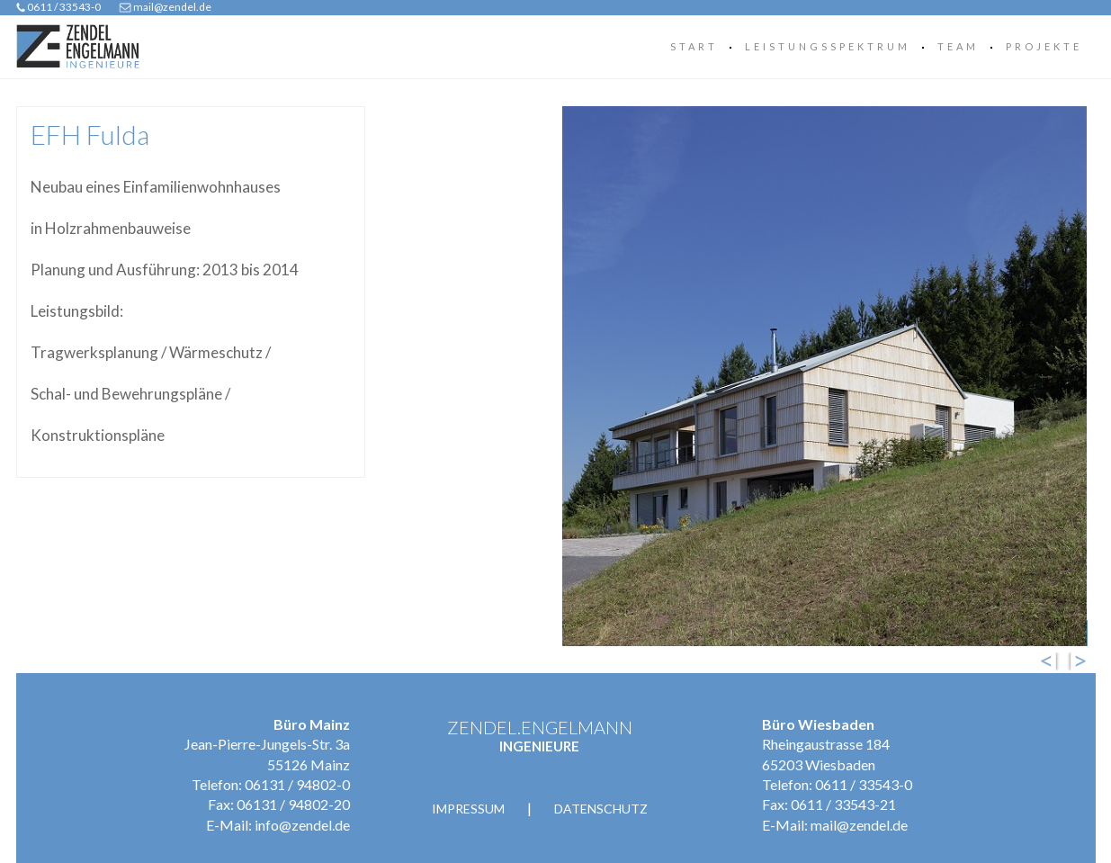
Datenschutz (601, 808)
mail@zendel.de (172, 6)
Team (958, 46)
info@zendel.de (302, 824)
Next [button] (1083, 661)
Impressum (468, 808)
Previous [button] (1054, 661)
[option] (738, 376)
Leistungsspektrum (827, 46)
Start (694, 46)
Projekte (1044, 46)
